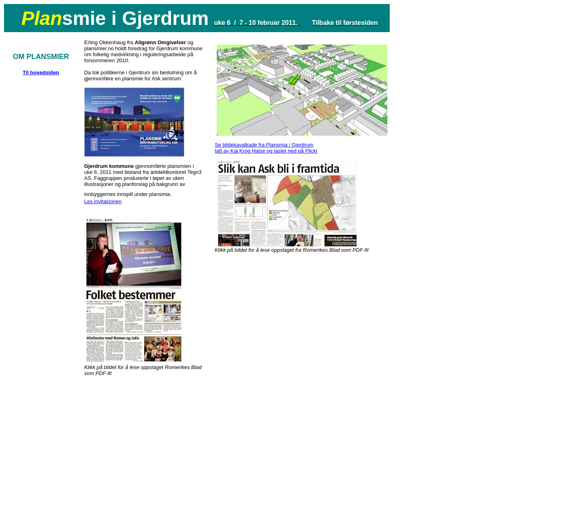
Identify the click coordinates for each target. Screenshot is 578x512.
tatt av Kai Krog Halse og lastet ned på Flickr (266, 151)
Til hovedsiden (41, 72)
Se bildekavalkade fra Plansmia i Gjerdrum (264, 145)
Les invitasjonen (103, 201)
